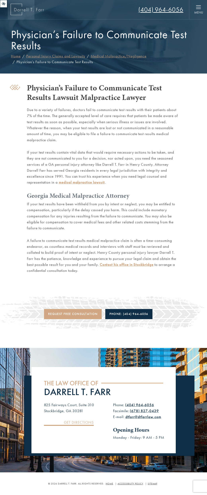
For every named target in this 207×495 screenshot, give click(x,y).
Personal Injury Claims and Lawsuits (55, 56)
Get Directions (79, 422)
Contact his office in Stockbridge (126, 264)
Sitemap (152, 483)
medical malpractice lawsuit (82, 182)
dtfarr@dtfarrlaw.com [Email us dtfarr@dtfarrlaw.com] (143, 416)
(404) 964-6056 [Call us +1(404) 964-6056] (139, 404)
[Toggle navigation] (198, 9)
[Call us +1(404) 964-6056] (160, 10)
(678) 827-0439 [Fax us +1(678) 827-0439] (144, 410)
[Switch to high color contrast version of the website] (3, 4)
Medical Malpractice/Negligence (118, 56)
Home (16, 56)
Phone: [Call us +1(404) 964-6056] (128, 314)
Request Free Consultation (73, 314)
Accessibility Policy (130, 483)
